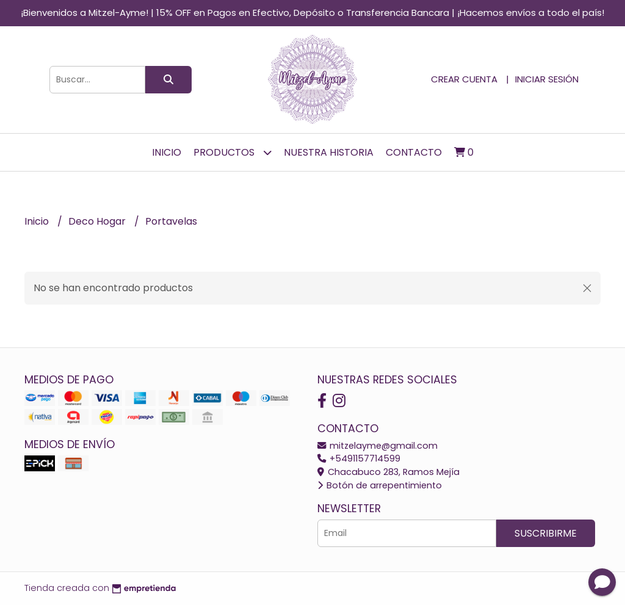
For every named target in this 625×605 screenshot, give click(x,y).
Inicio (166, 152)
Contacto (414, 152)
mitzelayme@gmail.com (377, 446)
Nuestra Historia (329, 152)
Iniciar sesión (547, 79)
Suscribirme (546, 533)
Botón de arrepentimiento (379, 485)
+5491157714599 (358, 458)
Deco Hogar (98, 221)
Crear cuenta (464, 79)
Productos (232, 152)
